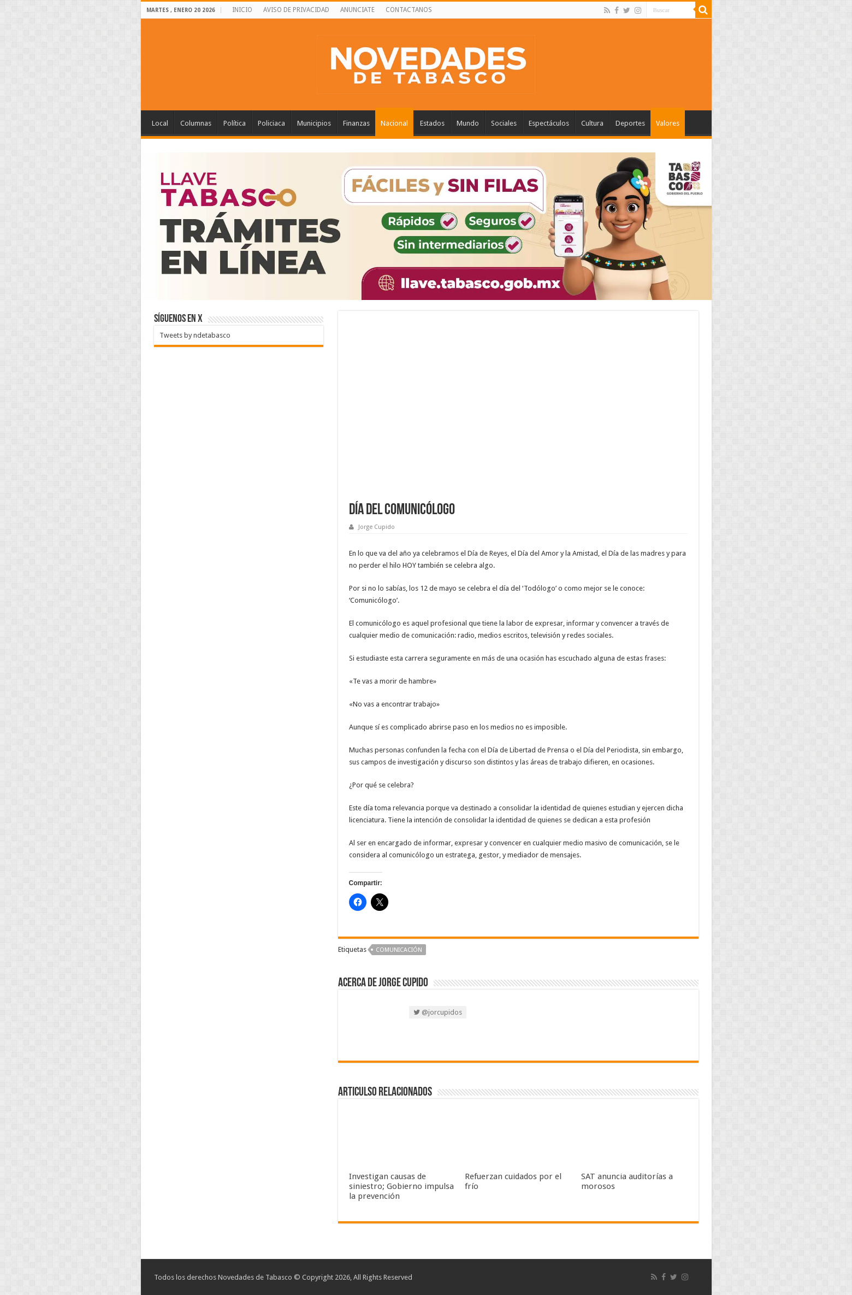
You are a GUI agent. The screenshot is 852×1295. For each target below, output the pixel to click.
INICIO (242, 10)
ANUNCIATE (357, 10)
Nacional (394, 123)
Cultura (592, 123)
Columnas (195, 123)
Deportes (630, 123)
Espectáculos (549, 123)
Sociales (504, 123)
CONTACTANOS (409, 10)
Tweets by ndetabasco (194, 335)
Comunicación (399, 949)
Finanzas (356, 123)
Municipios (314, 123)
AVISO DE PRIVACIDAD (296, 10)
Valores (667, 123)
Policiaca (271, 123)
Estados (432, 123)
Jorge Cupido (376, 527)
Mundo (468, 123)
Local (160, 123)
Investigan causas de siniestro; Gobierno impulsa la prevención (401, 1186)
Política (234, 123)
